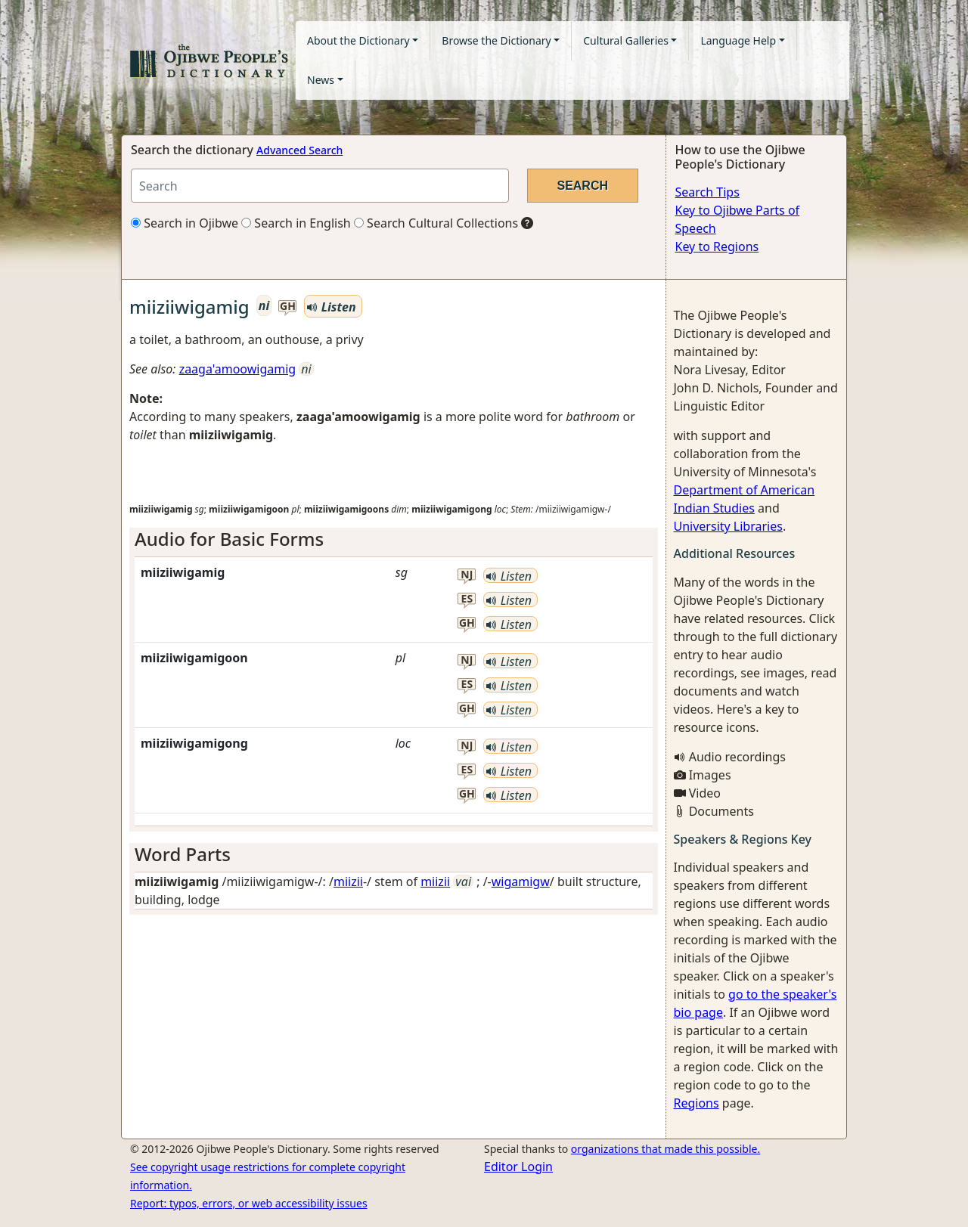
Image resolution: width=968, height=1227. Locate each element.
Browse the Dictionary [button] (496, 40)
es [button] (467, 599)
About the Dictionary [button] (358, 40)
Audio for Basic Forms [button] (229, 538)
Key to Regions (717, 246)
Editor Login (518, 1166)
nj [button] (467, 575)
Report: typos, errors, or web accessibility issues (249, 1203)
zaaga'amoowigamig (237, 369)
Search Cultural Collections (436, 223)
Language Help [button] (738, 40)
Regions (696, 1103)
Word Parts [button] (183, 853)
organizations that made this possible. (665, 1149)
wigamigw (521, 881)
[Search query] (320, 186)
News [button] (320, 80)
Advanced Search (299, 150)
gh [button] (288, 306)
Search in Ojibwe (184, 223)
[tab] (394, 539)
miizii (348, 881)
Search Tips (707, 192)
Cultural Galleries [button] (626, 40)
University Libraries (728, 526)
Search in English (296, 223)
